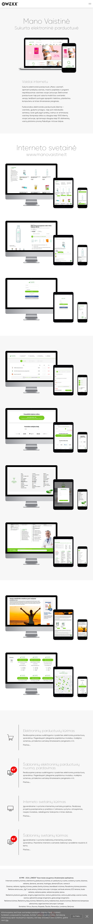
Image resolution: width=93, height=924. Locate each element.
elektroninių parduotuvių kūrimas (38, 881)
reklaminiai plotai (53, 892)
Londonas (63, 906)
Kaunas (34, 906)
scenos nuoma (81, 895)
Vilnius (29, 906)
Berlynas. (70, 906)
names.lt (66, 883)
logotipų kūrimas (26, 886)
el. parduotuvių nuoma (59, 881)
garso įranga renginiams (60, 898)
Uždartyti (86, 916)
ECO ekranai (75, 889)
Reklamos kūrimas (10, 901)
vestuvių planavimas (52, 895)
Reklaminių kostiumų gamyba (16, 895)
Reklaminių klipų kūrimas (27, 901)
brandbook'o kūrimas (57, 886)
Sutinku (76, 916)
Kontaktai (22, 906)
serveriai (40, 883)
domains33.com (57, 883)
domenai (33, 883)
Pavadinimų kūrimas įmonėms (75, 886)
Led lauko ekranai (64, 889)
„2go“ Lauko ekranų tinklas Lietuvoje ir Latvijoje (40, 889)
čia (6, 920)
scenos (26, 898)
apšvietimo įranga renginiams (40, 898)
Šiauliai (47, 906)
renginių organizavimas (36, 895)
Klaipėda (41, 906)
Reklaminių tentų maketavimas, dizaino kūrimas (53, 901)
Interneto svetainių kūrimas (16, 881)
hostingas (47, 883)
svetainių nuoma (74, 881)
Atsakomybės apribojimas (63, 878)
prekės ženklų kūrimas (40, 886)
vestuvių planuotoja (68, 895)
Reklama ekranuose (15, 889)
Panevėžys (55, 906)
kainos (62, 892)
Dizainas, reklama (12, 886)
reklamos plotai (40, 892)
